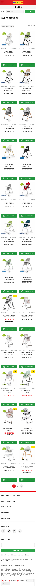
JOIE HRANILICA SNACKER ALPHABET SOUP (27, 430)
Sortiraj (3, 11)
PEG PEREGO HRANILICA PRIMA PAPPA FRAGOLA (27, 203)
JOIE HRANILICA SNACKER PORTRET (9, 467)
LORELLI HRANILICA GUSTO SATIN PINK (26, 316)
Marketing (21, 580)
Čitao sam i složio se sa (16, 555)
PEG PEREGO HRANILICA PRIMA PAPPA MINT (9, 279)
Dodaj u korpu (9, 65)
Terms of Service (11, 560)
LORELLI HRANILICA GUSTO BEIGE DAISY (27, 353)
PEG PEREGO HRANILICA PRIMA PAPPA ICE (27, 279)
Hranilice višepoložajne (4, 48)
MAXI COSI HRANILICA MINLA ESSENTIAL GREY (27, 128)
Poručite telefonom (18, 6)
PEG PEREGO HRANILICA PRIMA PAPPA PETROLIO (27, 241)
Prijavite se (18, 550)
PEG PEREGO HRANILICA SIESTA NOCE (27, 90)
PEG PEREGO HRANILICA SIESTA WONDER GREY (9, 90)
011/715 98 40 (18, 7)
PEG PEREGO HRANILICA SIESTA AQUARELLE (9, 53)
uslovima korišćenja (23, 555)
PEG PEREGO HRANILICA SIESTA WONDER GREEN (27, 53)
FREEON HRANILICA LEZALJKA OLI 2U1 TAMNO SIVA (9, 317)
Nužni (6, 580)
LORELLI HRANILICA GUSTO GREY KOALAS (9, 354)
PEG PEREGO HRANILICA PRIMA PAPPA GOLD (9, 166)
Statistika (13, 580)
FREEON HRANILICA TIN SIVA (27, 467)
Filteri (29, 11)
